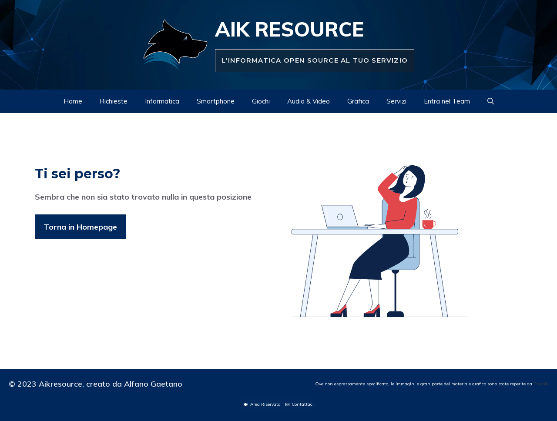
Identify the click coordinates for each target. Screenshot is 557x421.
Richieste (114, 101)
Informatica (162, 101)
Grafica (358, 101)
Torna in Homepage (80, 227)
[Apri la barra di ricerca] (491, 101)
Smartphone (216, 101)
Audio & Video (308, 101)
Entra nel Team (447, 101)
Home (73, 101)
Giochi (261, 101)
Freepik (541, 384)
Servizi (396, 101)
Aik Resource (289, 29)
